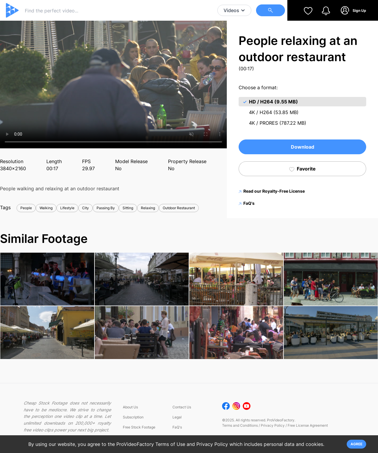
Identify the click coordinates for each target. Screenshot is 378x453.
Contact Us (181, 407)
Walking (46, 208)
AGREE (356, 444)
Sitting (128, 208)
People (26, 208)
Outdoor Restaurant (179, 208)
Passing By (106, 208)
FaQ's (247, 203)
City (85, 208)
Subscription (133, 417)
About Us (130, 407)
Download (302, 147)
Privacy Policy (273, 425)
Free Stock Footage (139, 427)
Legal (177, 417)
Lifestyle (67, 208)
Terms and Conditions (240, 425)
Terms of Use (170, 444)
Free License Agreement (308, 425)
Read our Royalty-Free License (272, 191)
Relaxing (148, 208)
